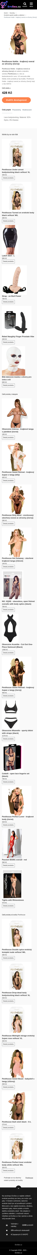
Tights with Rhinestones (13, 900)
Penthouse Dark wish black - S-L (16, 1122)
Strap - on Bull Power (11, 296)
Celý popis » (6, 88)
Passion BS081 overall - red (14, 860)
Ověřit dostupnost (16, 100)
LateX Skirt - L (8, 256)
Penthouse (21, 915)
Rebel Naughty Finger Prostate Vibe (18, 336)
